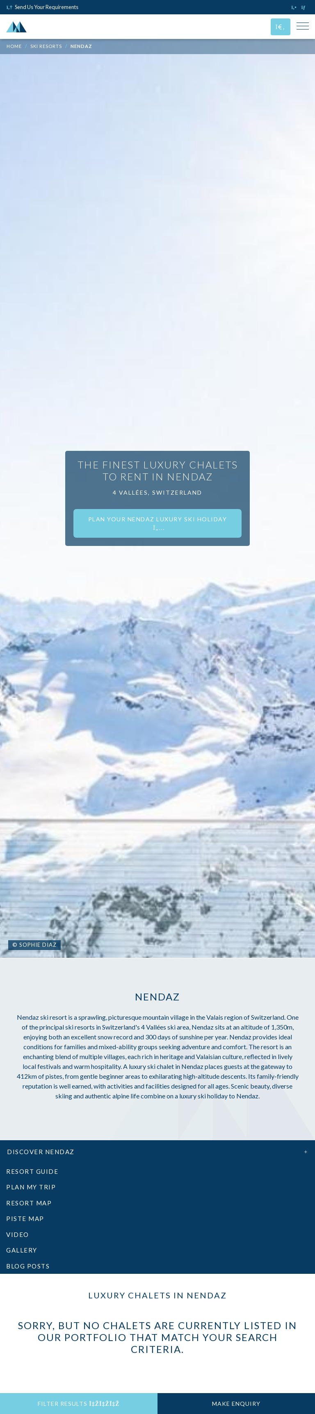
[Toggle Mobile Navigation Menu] (302, 26)
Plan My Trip (31, 1187)
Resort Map (29, 1203)
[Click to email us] (304, 7)
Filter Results (78, 1403)
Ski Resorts (46, 46)
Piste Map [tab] (25, 1218)
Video (17, 1234)
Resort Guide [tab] (32, 1171)
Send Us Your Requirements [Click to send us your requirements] (42, 7)
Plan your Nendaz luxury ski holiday (157, 523)
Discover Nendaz (157, 1151)
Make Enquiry (236, 1403)
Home (14, 46)
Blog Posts (28, 1266)
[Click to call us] (295, 7)
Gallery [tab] (21, 1250)
